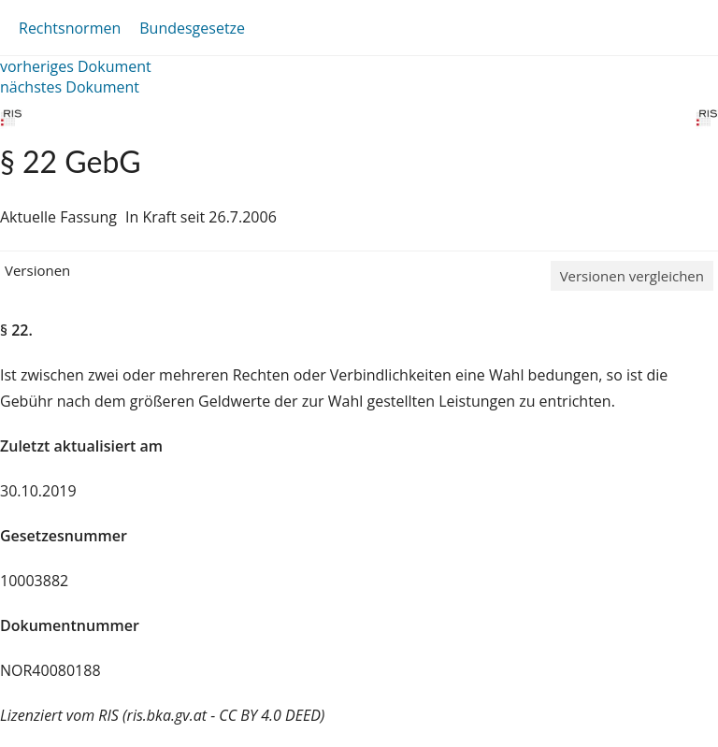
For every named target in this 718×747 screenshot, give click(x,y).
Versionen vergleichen (632, 275)
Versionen (37, 270)
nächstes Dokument (69, 87)
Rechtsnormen (70, 28)
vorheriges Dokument (75, 66)
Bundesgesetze (192, 28)
